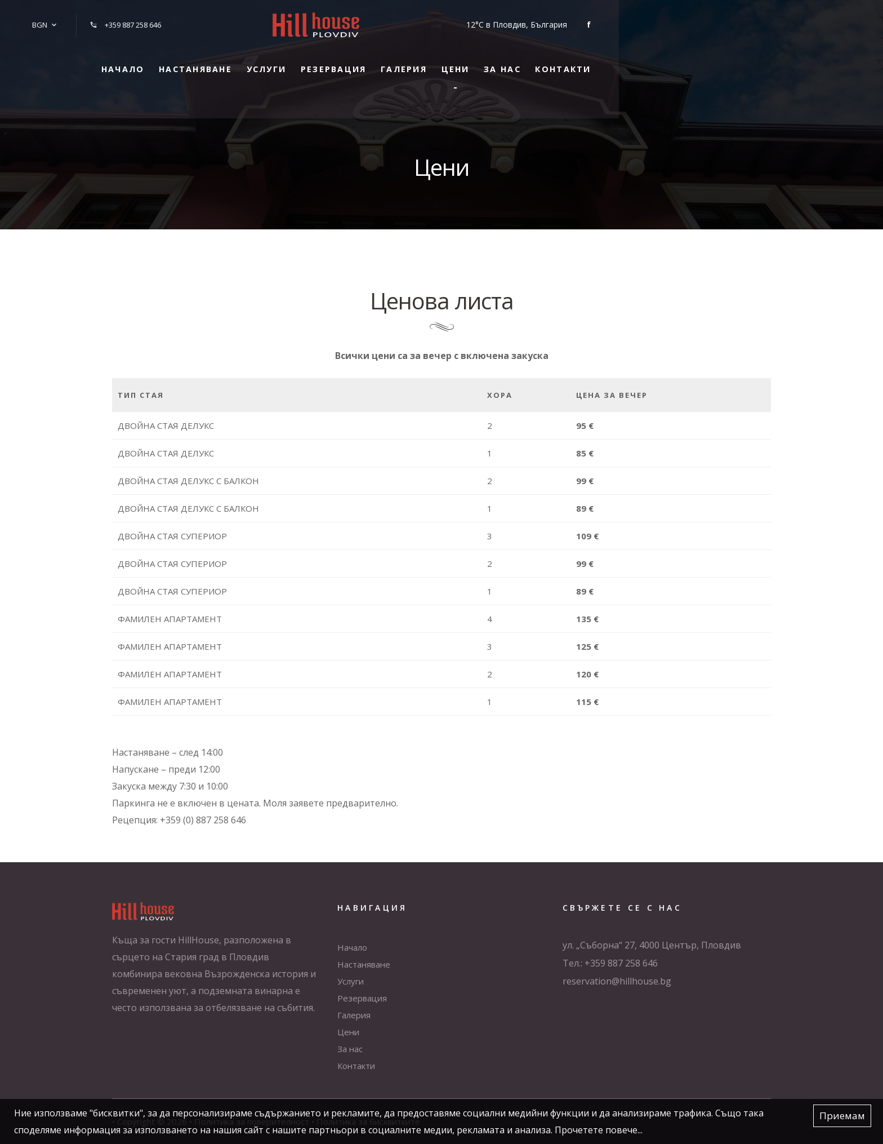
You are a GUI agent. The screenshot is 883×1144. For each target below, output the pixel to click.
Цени (576, 61)
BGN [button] (35, 20)
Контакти (709, 61)
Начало (175, 61)
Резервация (429, 61)
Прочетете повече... (599, 1130)
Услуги (348, 61)
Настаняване (261, 61)
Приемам (842, 1116)
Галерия (513, 61)
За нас (635, 61)
